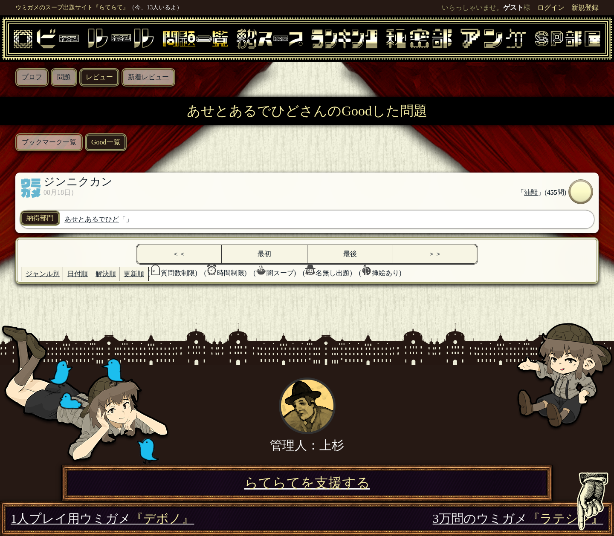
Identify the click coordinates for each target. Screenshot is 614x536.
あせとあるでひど (91, 219)
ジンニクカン (78, 182)
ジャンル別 (43, 273)
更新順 (134, 273)
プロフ (32, 77)
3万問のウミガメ (518, 518)
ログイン (551, 7)
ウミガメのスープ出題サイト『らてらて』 (72, 7)
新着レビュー (148, 77)
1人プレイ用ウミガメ (102, 518)
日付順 (77, 273)
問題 (64, 77)
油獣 (531, 192)
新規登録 (585, 7)
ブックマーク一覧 (49, 142)
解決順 (106, 273)
